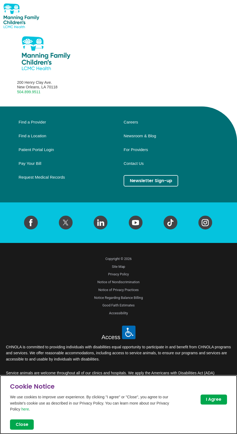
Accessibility (118, 313)
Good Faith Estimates (118, 305)
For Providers (136, 150)
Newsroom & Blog (140, 136)
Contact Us (134, 163)
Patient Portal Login (36, 150)
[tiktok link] (170, 222)
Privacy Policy (118, 274)
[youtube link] (136, 222)
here (25, 409)
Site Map (118, 267)
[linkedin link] (100, 222)
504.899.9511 (28, 92)
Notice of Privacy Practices (118, 290)
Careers (131, 122)
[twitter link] (66, 222)
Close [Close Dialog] (22, 424)
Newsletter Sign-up (151, 181)
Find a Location (32, 136)
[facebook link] (31, 222)
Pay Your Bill (30, 163)
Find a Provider (32, 122)
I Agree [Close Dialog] (213, 399)
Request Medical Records (42, 177)
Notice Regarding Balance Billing (118, 298)
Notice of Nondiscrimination (118, 282)
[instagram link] (205, 222)
